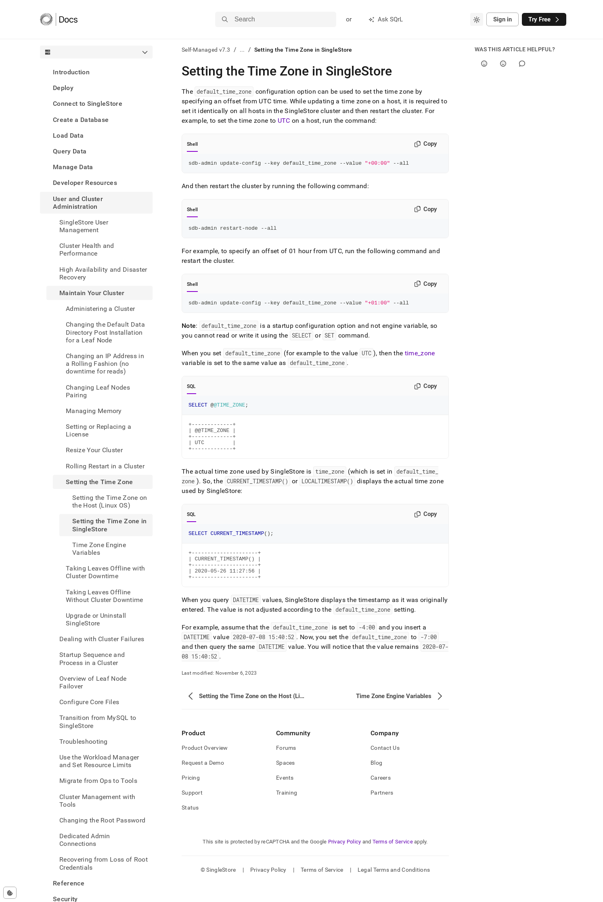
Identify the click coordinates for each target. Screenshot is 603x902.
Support (192, 811)
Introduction (71, 72)
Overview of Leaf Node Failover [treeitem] (93, 682)
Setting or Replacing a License (98, 430)
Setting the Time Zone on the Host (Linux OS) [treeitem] (109, 501)
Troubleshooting (83, 741)
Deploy (63, 88)
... (242, 49)
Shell (192, 144)
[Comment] (522, 63)
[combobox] (476, 19)
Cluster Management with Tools (97, 800)
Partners (382, 811)
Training (286, 811)
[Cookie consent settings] (10, 893)
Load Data (68, 135)
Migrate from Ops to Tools (98, 781)
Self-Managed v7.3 (206, 49)
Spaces (285, 781)
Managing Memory (94, 411)
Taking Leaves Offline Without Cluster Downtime (104, 596)
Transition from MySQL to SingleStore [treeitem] (97, 721)
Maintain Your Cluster (92, 293)
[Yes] (484, 63)
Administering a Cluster (100, 309)
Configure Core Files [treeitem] (89, 702)
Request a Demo (203, 781)
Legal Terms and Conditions (394, 888)
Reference (68, 883)
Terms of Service (393, 860)
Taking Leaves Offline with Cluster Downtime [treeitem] (105, 572)
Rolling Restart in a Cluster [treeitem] (105, 466)
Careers (381, 796)
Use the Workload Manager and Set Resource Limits (99, 761)
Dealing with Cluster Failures (101, 639)
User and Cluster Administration (78, 202)
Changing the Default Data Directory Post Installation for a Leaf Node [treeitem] (105, 332)
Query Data (69, 151)
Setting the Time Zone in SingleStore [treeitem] (109, 525)
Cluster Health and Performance (86, 249)
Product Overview (205, 766)
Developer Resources (85, 183)
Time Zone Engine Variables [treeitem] (99, 548)
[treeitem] (96, 72)
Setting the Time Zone (99, 482)
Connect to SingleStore (87, 103)
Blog (376, 781)
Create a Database (81, 120)
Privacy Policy (344, 860)
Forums (286, 766)
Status (190, 825)
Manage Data (73, 167)
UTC (284, 120)
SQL (191, 390)
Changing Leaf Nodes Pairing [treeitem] (98, 391)
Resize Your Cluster (94, 450)
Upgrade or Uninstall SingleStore (96, 619)
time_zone (420, 357)
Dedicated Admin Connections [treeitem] (84, 839)
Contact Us (385, 766)
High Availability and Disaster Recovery (103, 273)
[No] (503, 63)
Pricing (191, 796)
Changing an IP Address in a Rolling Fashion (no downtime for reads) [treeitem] (105, 363)
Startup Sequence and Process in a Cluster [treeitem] (92, 658)
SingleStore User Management (83, 226)
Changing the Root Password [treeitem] (102, 820)
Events (285, 796)
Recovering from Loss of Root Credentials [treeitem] (103, 863)
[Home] (58, 19)
